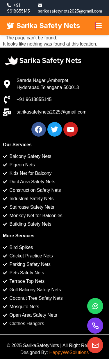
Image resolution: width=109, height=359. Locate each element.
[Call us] (95, 326)
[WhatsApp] (95, 306)
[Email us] (95, 345)
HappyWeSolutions (69, 352)
